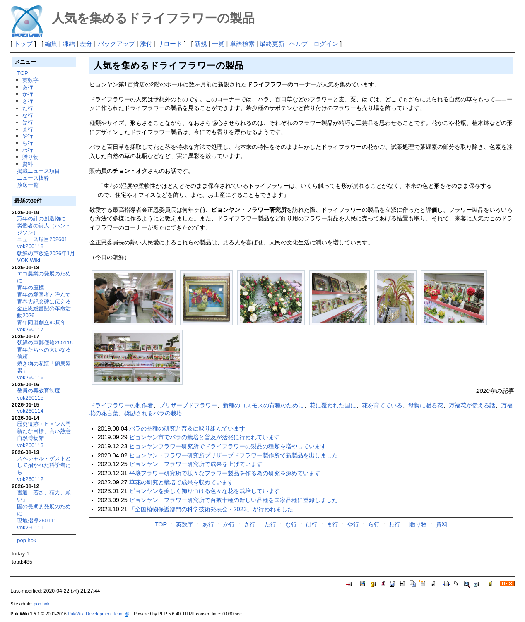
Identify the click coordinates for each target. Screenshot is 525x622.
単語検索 (242, 43)
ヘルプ (298, 43)
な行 (27, 115)
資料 (27, 164)
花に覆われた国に (333, 405)
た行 (27, 108)
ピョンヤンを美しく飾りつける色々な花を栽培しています (204, 491)
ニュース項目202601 (42, 239)
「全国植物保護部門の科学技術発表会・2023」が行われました (211, 509)
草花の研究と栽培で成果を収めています (181, 482)
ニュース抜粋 (33, 178)
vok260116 (30, 377)
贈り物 (30, 157)
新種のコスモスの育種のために (263, 405)
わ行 (27, 150)
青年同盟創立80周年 (41, 322)
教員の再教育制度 (38, 391)
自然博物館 (30, 438)
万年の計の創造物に (41, 218)
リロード (169, 43)
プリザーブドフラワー (188, 405)
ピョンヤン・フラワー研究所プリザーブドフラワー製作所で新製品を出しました (233, 455)
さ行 (27, 101)
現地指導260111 (36, 520)
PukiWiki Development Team (98, 613)
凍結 (69, 43)
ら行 (27, 143)
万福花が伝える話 (472, 405)
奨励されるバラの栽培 (153, 413)
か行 (27, 94)
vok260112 (30, 479)
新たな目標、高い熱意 (44, 431)
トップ (23, 43)
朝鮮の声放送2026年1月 (46, 253)
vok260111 (30, 527)
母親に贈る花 (425, 405)
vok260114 (30, 411)
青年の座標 (30, 288)
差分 (86, 43)
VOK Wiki (28, 260)
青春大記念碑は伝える (44, 302)
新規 (201, 43)
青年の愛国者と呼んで (44, 295)
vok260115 (30, 398)
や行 (27, 136)
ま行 (27, 129)
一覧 (218, 43)
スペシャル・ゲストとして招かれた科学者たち (44, 465)
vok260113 (30, 445)
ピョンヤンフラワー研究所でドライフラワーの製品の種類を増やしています (227, 446)
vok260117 (30, 329)
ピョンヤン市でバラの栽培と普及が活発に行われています (204, 437)
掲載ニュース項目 (38, 171)
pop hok (26, 540)
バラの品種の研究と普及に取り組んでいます (187, 428)
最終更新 (272, 43)
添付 (146, 43)
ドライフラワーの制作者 (121, 405)
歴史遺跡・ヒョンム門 (44, 424)
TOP (22, 73)
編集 (51, 43)
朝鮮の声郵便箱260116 (44, 343)
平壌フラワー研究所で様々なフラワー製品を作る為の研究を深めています (224, 473)
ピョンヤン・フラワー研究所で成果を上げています (195, 464)
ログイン (325, 43)
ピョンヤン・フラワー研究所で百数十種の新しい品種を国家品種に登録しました (233, 500)
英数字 (30, 80)
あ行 (27, 87)
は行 (27, 122)
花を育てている (382, 405)
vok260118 (30, 246)
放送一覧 (28, 185)
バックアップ (116, 43)
